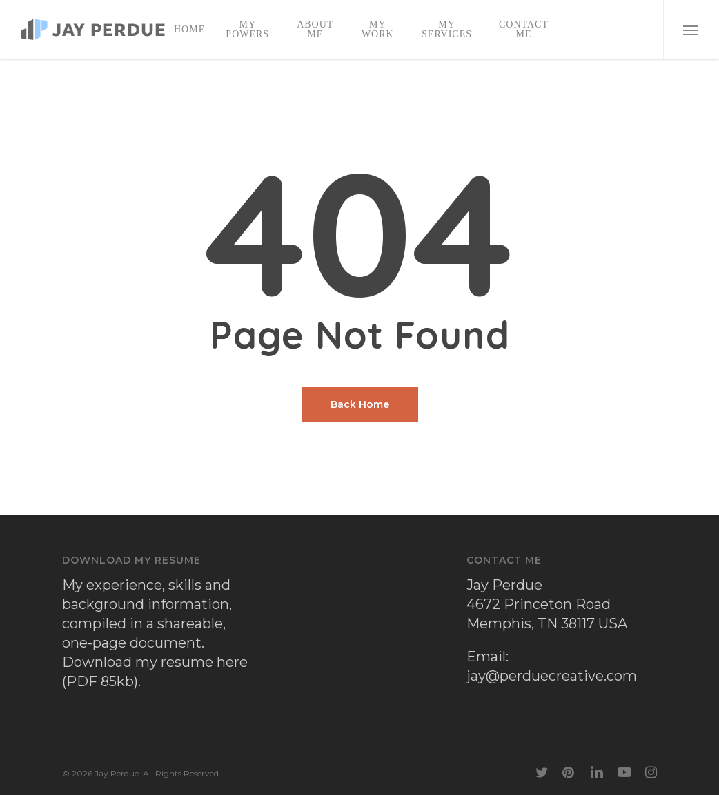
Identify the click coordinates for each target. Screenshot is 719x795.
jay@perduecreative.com (551, 676)
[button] (691, 29)
